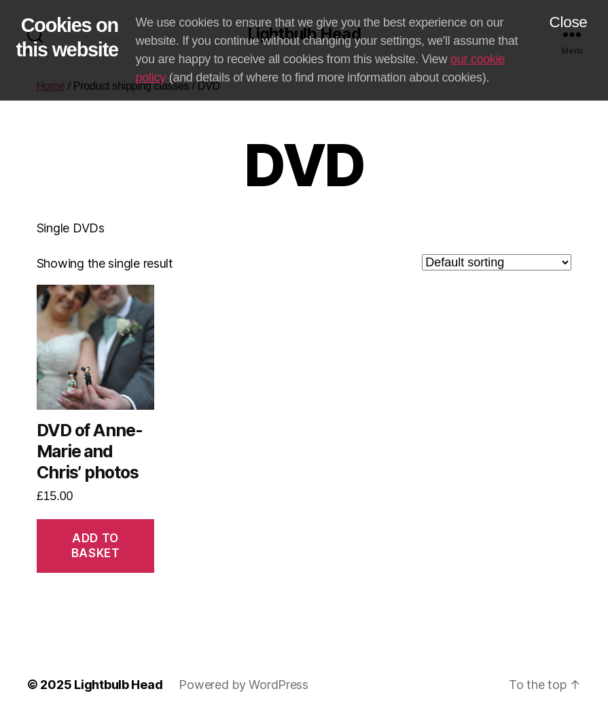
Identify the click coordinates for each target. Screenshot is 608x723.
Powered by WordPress (243, 684)
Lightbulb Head (118, 684)
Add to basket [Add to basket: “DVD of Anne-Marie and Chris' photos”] (95, 545)
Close (568, 22)
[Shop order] (496, 262)
